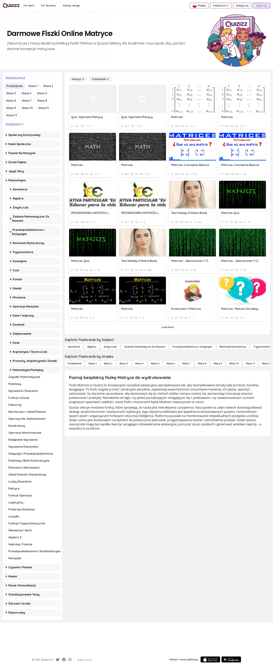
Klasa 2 (48, 86)
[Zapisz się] (261, 5)
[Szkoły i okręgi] (71, 5)
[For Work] (29, 5)
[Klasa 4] (139, 363)
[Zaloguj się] (242, 5)
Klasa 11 (44, 108)
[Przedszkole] (100, 79)
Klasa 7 (27, 100)
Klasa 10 (27, 108)
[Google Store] (231, 659)
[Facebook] (64, 659)
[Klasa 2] (108, 363)
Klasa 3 (11, 93)
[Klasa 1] (92, 363)
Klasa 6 (11, 100)
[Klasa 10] (234, 363)
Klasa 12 (11, 115)
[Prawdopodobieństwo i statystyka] (192, 347)
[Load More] (167, 327)
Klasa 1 (33, 86)
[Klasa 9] (218, 363)
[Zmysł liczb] (110, 347)
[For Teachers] (48, 5)
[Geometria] (74, 347)
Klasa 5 (42, 93)
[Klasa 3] (124, 363)
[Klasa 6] (171, 363)
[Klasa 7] (186, 363)
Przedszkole (14, 86)
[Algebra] (91, 347)
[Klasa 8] (202, 363)
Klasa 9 (11, 108)
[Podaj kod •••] (221, 5)
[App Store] (210, 659)
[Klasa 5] (155, 363)
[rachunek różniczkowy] (233, 347)
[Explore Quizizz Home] (11, 5)
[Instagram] (70, 659)
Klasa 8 (42, 100)
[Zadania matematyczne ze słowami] (144, 347)
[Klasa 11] (250, 363)
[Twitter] (57, 659)
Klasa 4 (26, 93)
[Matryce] (78, 79)
